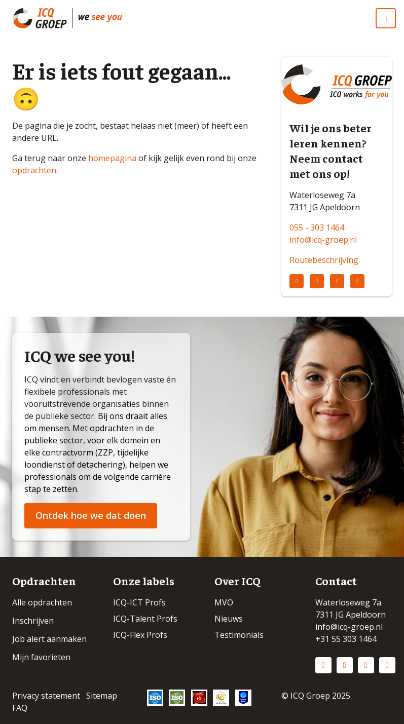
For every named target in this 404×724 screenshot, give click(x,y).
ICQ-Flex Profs (140, 634)
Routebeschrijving (323, 259)
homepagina (112, 158)
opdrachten (34, 170)
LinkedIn (323, 665)
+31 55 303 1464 (346, 638)
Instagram (345, 665)
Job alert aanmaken (49, 638)
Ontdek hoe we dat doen (90, 515)
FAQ (19, 707)
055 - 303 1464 (316, 227)
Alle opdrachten (42, 602)
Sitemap (101, 695)
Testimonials (239, 634)
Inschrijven (33, 620)
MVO (223, 602)
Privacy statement (46, 695)
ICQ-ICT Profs (139, 602)
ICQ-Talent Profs (145, 618)
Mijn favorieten (41, 657)
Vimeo (387, 665)
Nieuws (228, 618)
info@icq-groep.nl (323, 239)
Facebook (366, 665)
